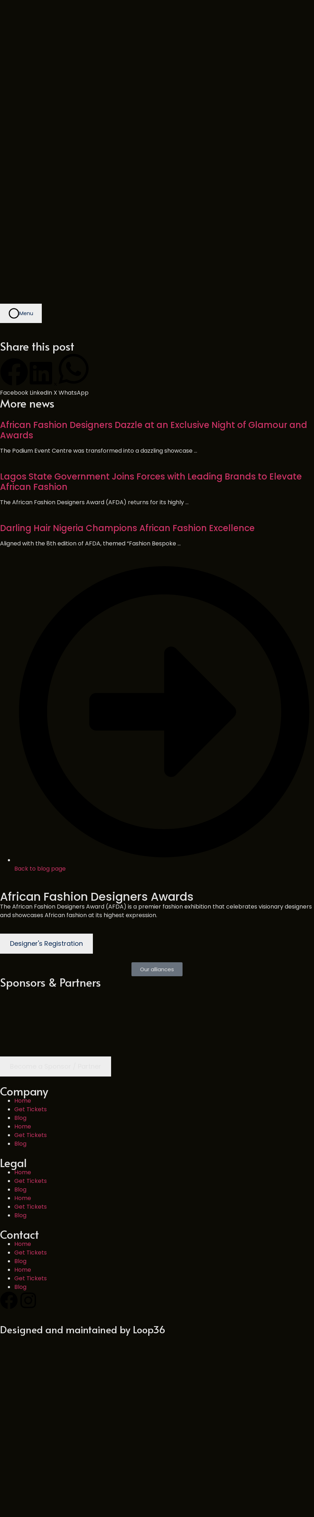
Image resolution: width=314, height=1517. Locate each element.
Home (22, 980)
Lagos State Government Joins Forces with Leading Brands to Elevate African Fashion (151, 361)
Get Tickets (30, 988)
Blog (20, 997)
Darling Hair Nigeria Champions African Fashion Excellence (127, 407)
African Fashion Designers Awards (97, 775)
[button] (14, 256)
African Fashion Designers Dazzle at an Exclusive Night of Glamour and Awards (153, 309)
